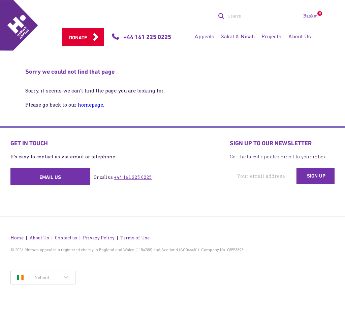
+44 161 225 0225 (133, 177)
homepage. (91, 105)
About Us (39, 238)
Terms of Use (135, 238)
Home (17, 238)
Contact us (66, 238)
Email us (50, 177)
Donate (78, 38)
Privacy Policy (99, 238)
